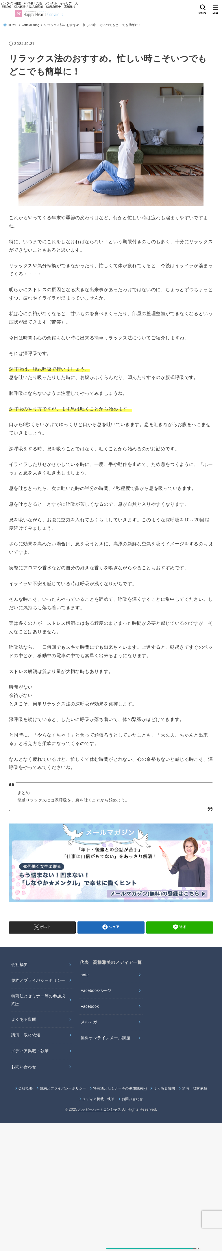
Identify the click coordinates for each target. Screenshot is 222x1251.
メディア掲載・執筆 (30, 1053)
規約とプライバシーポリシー (38, 981)
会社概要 (19, 965)
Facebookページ (96, 991)
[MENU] (215, 9)
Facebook (90, 1007)
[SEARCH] (202, 9)
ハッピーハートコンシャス (100, 1112)
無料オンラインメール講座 (105, 1040)
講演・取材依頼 (25, 1037)
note (85, 975)
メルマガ (89, 1024)
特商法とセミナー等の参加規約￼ (38, 1001)
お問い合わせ (23, 1069)
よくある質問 (23, 1021)
